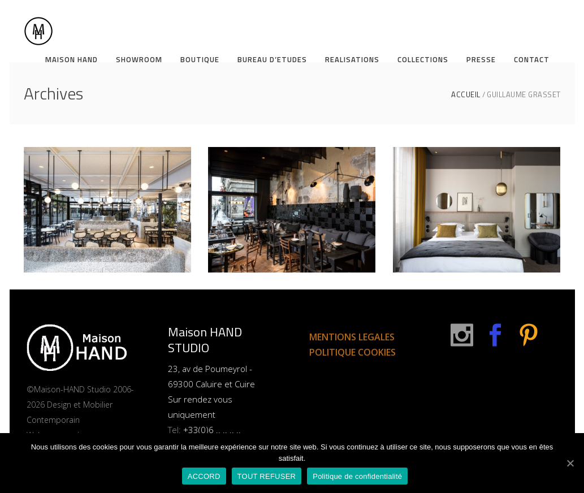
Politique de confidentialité (357, 476)
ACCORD (204, 476)
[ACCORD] (570, 463)
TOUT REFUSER (266, 476)
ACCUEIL (466, 94)
